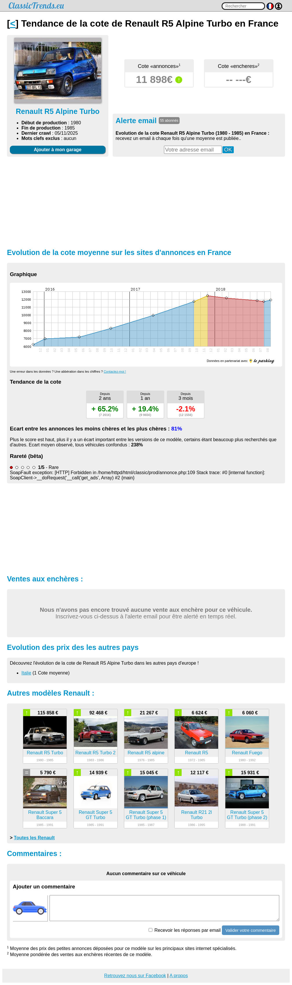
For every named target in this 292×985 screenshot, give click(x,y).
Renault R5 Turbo (45, 752)
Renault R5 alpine (145, 752)
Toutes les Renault (34, 837)
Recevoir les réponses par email (185, 930)
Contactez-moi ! (115, 371)
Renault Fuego (247, 752)
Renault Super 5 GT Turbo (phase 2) (247, 815)
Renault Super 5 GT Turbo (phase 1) (146, 815)
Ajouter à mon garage (57, 149)
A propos (178, 975)
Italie (26, 672)
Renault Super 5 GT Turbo (95, 815)
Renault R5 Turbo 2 (95, 752)
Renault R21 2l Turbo (196, 815)
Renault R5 (196, 752)
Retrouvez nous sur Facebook (135, 975)
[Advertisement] (146, 201)
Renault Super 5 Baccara (45, 815)
